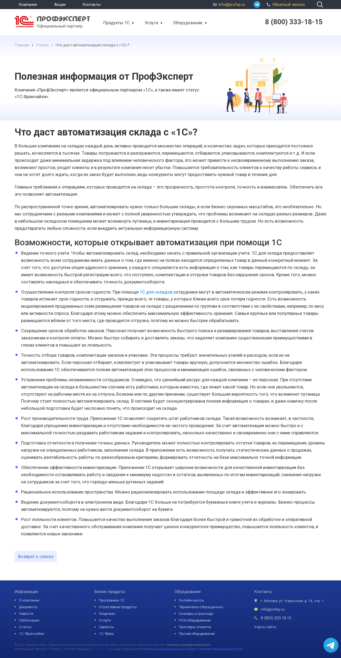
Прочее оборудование (197, 633)
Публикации (29, 620)
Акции (60, 4)
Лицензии (107, 613)
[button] (132, 23)
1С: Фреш (106, 633)
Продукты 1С (116, 22)
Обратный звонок (285, 4)
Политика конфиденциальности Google (169, 649)
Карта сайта (265, 627)
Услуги (151, 22)
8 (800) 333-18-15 (276, 618)
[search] (320, 4)
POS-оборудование (194, 620)
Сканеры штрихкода (196, 613)
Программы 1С (111, 600)
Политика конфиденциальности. (189, 645)
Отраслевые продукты (118, 607)
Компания (28, 4)
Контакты (92, 4)
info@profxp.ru (231, 4)
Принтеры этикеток (195, 627)
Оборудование (187, 22)
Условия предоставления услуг (221, 649)
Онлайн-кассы (191, 600)
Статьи (25, 627)
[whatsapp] (257, 4)
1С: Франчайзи (31, 633)
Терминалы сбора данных (201, 607)
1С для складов (156, 292)
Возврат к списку (36, 556)
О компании (29, 600)
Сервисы (106, 627)
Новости (26, 613)
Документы (28, 607)
